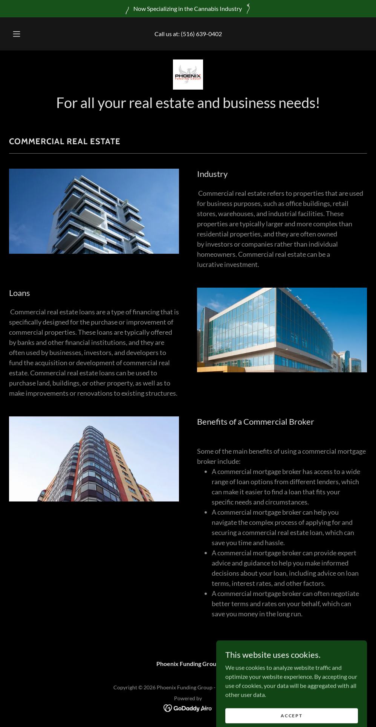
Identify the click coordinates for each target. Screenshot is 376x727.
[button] (25, 33)
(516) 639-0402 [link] (201, 33)
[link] (188, 74)
